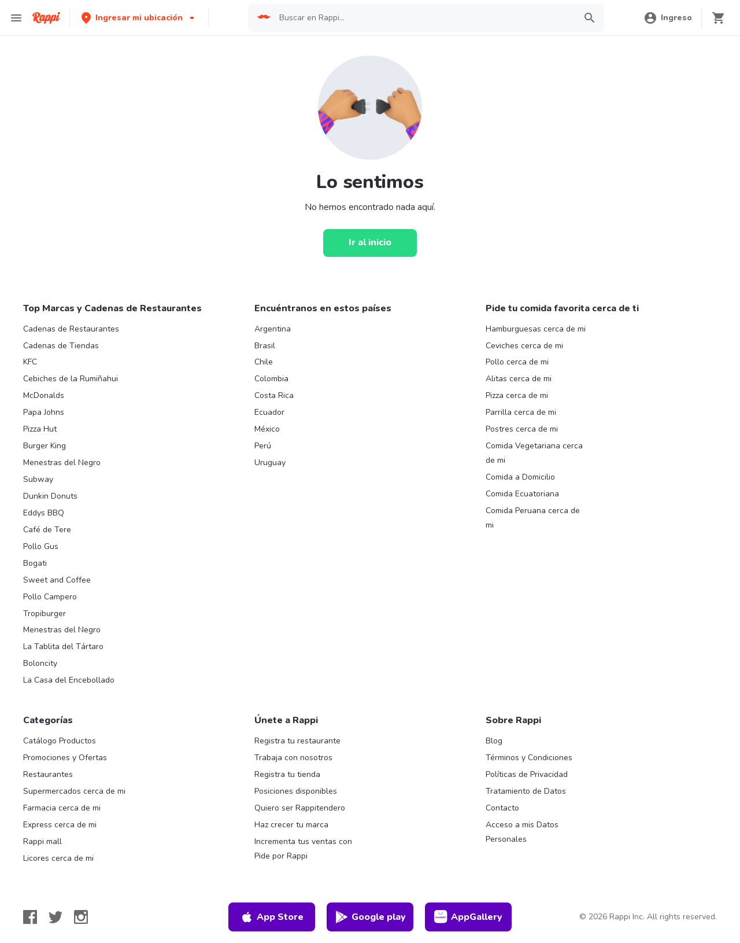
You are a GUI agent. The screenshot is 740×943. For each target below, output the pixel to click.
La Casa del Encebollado (68, 680)
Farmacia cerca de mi (62, 807)
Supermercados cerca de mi (74, 791)
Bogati (35, 563)
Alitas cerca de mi (519, 378)
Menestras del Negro (62, 462)
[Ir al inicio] (370, 243)
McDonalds (43, 395)
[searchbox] (423, 18)
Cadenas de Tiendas (61, 345)
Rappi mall (42, 841)
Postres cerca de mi (522, 428)
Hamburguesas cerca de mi (536, 328)
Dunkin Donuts (50, 496)
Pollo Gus (40, 546)
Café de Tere (47, 529)
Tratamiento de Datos (526, 791)
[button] (139, 18)
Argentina (272, 328)
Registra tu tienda (287, 774)
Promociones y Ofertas (65, 757)
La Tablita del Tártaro (63, 646)
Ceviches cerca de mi (524, 345)
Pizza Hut (40, 428)
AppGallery (468, 917)
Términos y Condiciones (529, 757)
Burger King (44, 445)
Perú (262, 445)
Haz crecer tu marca (291, 824)
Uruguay (270, 462)
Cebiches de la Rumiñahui (70, 378)
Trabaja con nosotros (293, 757)
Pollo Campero (50, 596)
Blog (494, 740)
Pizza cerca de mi (517, 395)
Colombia (271, 378)
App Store (272, 917)
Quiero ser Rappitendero (299, 807)
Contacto (502, 807)
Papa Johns (43, 412)
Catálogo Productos (59, 740)
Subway (38, 479)
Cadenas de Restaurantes (71, 328)
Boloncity (40, 663)
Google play (370, 917)
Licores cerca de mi (58, 858)
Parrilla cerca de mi (521, 412)
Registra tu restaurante (297, 740)
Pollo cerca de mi (517, 361)
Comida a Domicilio (520, 477)
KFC (30, 361)
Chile (263, 361)
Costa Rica (274, 395)
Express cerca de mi (60, 824)
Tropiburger (44, 613)
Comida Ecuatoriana (522, 493)
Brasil (264, 345)
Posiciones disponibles (295, 791)
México (267, 428)
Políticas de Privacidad (527, 774)
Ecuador (269, 412)
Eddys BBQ (43, 512)
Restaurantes (48, 774)
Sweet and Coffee (57, 579)
